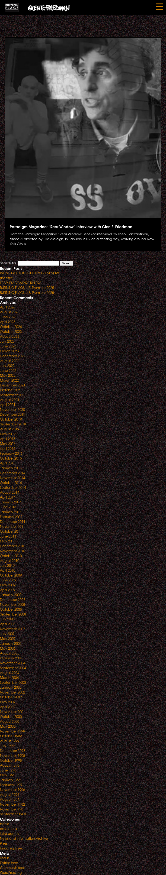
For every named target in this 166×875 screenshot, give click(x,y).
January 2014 (11, 502)
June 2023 (8, 346)
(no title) (6, 277)
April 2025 (7, 321)
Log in (4, 858)
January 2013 (11, 511)
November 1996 (12, 789)
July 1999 (7, 745)
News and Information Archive (24, 838)
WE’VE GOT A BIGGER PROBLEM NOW (29, 273)
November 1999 (12, 731)
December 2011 (12, 521)
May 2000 (8, 726)
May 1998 (8, 775)
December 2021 (12, 385)
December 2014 (12, 472)
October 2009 (11, 575)
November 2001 (12, 711)
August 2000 (9, 721)
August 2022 (9, 360)
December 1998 (12, 750)
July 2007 (7, 633)
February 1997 (11, 784)
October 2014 (11, 482)
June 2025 (8, 316)
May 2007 (8, 638)
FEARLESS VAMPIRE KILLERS (20, 282)
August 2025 (9, 312)
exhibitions (8, 828)
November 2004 (12, 663)
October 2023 (11, 331)
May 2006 (8, 648)
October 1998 (11, 760)
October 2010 (11, 555)
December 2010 (12, 546)
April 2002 (7, 706)
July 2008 (7, 619)
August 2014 (9, 492)
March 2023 (9, 351)
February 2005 (11, 658)
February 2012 (11, 516)
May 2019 (8, 433)
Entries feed (9, 862)
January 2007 (11, 643)
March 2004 (9, 677)
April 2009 (7, 589)
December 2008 (12, 599)
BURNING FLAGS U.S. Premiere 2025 (27, 287)
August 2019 (9, 429)
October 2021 (11, 390)
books (4, 823)
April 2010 (7, 570)
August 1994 (9, 799)
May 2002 (8, 702)
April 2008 (7, 624)
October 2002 (11, 697)
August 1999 (9, 741)
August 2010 (9, 560)
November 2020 (12, 409)
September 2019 (13, 424)
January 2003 (11, 687)
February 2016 (11, 453)
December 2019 (12, 414)
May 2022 (8, 375)
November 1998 (12, 755)
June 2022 (8, 370)
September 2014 (13, 487)
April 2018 (7, 438)
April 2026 (7, 307)
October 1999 (11, 736)
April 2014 (7, 497)
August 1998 (9, 765)
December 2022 (12, 355)
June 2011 (8, 536)
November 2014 (12, 477)
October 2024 (11, 326)
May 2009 (8, 585)
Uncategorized (11, 848)
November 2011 (12, 526)
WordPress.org (11, 872)
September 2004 (13, 667)
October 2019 (11, 419)
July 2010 (7, 565)
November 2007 (12, 628)
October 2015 (11, 458)
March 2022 (9, 380)
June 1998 (8, 770)
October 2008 (11, 609)
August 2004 (9, 672)
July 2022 (7, 365)
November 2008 (12, 604)
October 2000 (11, 716)
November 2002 (12, 692)
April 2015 (7, 463)
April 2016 (7, 448)
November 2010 (12, 550)
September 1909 (13, 814)
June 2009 (8, 580)
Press (3, 843)
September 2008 (13, 614)
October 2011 (11, 531)
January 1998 (11, 780)
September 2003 (13, 682)
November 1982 (12, 804)
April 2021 (7, 404)
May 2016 (8, 443)
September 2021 (13, 394)
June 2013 (8, 507)
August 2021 (9, 399)
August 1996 (9, 794)
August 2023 (9, 336)
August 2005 (9, 653)
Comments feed (13, 867)
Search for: (8, 263)
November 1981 (12, 809)
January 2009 (11, 594)
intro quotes (9, 833)
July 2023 (7, 341)
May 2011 (8, 541)
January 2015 (11, 468)
